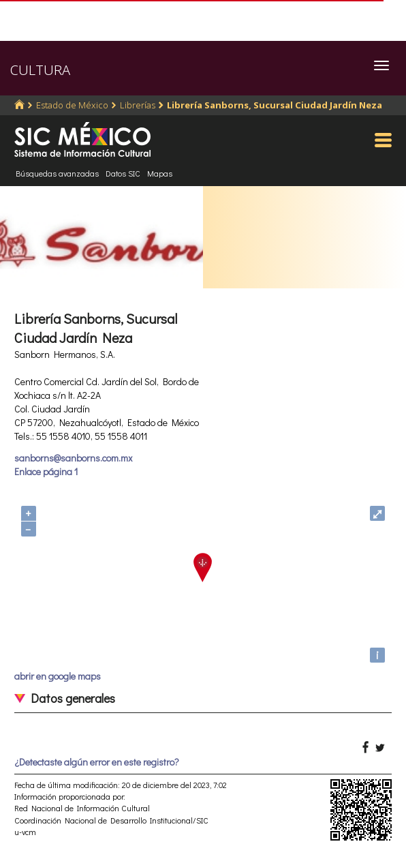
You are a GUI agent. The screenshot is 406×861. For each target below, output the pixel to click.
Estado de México (72, 105)
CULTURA (40, 70)
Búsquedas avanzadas (57, 173)
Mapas (159, 173)
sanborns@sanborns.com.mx (73, 457)
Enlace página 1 (46, 471)
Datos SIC (123, 173)
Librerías (137, 105)
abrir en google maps (57, 675)
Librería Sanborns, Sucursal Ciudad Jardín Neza (274, 105)
